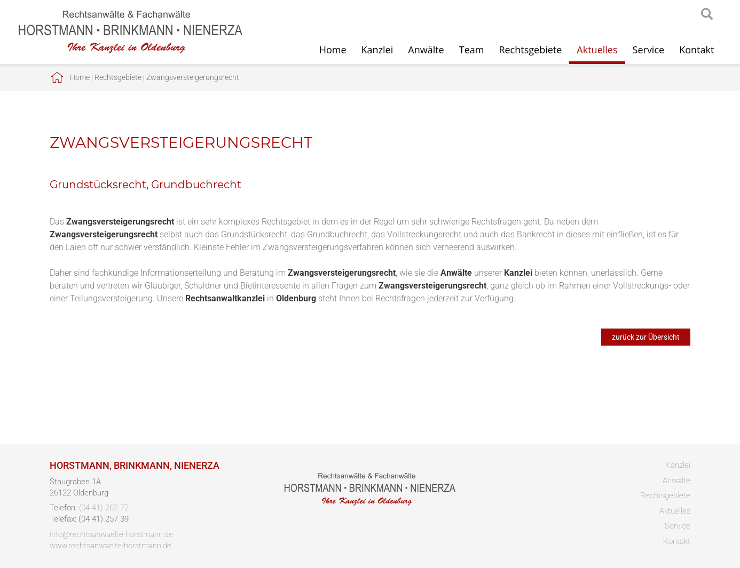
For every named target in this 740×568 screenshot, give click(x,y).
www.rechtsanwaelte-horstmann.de (110, 545)
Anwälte (426, 49)
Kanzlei (377, 49)
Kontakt (696, 49)
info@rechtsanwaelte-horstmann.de (111, 534)
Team (471, 49)
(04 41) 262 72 (104, 508)
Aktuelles (597, 49)
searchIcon (706, 14)
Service (649, 49)
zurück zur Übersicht (646, 337)
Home (333, 49)
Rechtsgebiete (530, 49)
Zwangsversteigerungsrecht (192, 77)
